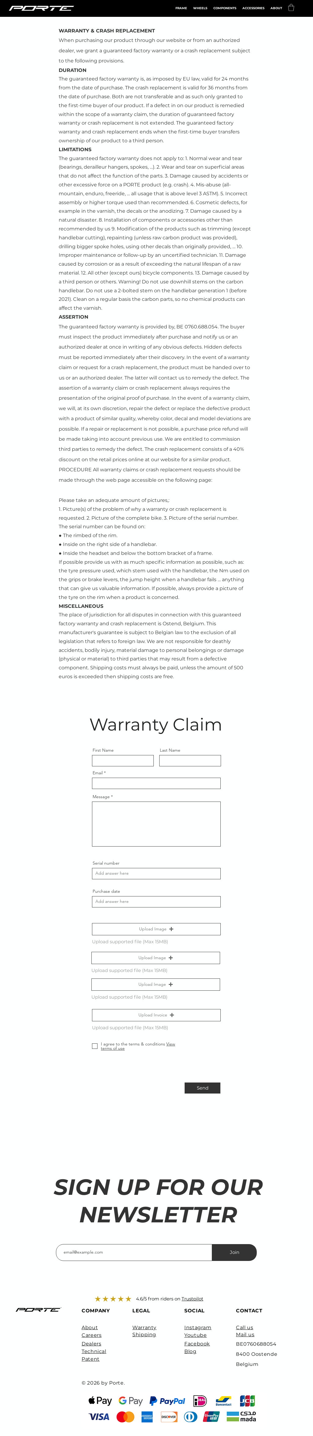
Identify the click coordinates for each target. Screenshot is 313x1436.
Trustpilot (192, 1299)
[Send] (202, 1088)
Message (101, 797)
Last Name (170, 750)
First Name (103, 750)
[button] (253, 8)
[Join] (234, 1252)
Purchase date (106, 891)
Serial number (106, 863)
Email (98, 773)
